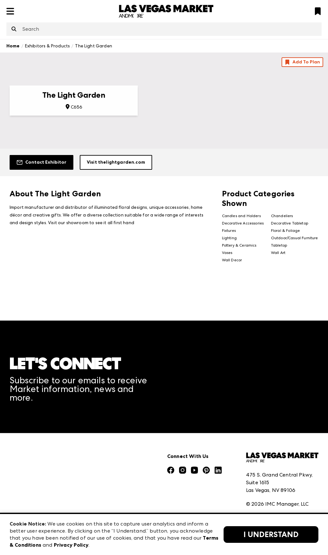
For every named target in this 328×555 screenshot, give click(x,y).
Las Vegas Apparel (111, 482)
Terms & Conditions (269, 473)
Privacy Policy (262, 487)
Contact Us (23, 504)
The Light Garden (93, 45)
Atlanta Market (107, 454)
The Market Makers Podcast (44, 475)
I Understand (271, 534)
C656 (77, 107)
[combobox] (164, 29)
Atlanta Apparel (108, 440)
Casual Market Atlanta (116, 468)
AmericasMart (105, 425)
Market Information (34, 425)
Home (13, 46)
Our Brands (23, 489)
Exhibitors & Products (47, 45)
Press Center (25, 440)
